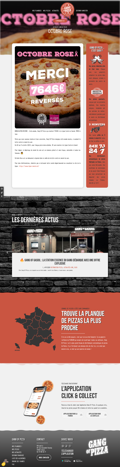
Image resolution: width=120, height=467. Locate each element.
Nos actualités (16, 453)
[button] (4, 464)
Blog (75, 268)
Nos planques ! (17, 447)
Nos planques (36, 11)
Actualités (55, 11)
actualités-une (68, 268)
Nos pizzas (46, 11)
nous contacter (44, 458)
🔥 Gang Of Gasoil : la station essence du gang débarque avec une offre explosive (60, 262)
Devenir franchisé (18, 456)
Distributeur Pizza (56, 268)
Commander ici (60, 21)
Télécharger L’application (67, 452)
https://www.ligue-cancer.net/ (29, 166)
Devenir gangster (82, 11)
